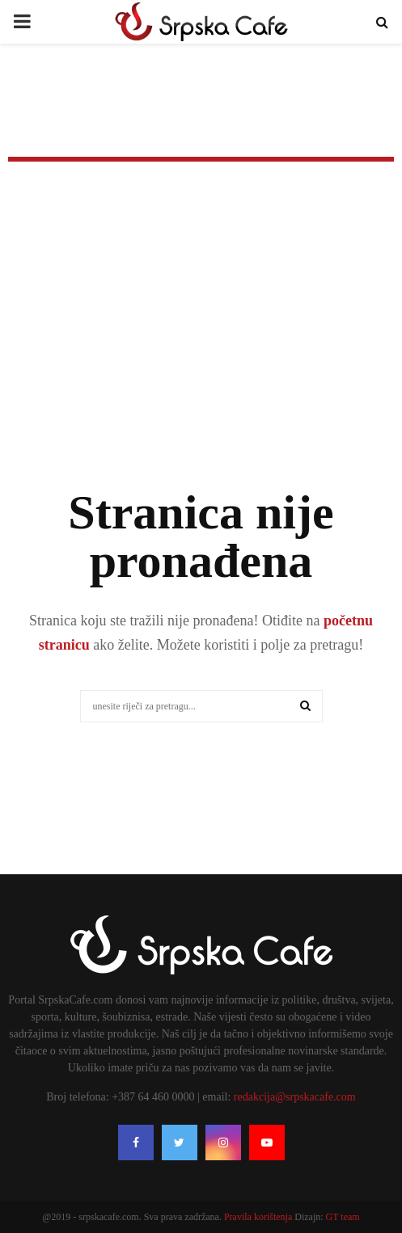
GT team (343, 1216)
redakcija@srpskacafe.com (295, 1097)
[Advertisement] (201, 347)
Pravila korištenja (259, 1216)
